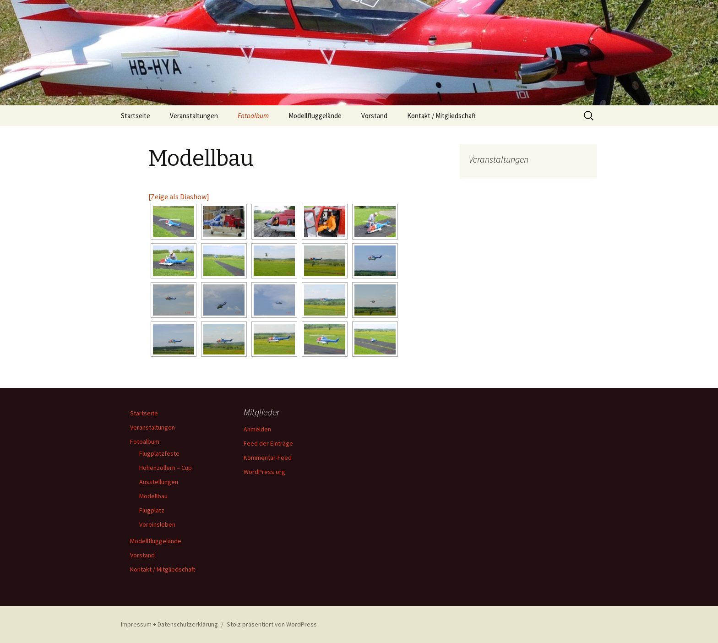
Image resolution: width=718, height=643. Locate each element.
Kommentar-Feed (268, 457)
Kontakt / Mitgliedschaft (441, 115)
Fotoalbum (253, 115)
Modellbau (153, 496)
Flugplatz (151, 510)
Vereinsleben (157, 524)
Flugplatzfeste (159, 453)
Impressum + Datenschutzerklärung (169, 624)
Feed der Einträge (268, 443)
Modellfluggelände (315, 115)
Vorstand (374, 115)
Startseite (135, 115)
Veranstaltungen (194, 115)
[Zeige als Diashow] (178, 196)
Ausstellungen (158, 482)
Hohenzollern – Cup (165, 467)
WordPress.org (264, 472)
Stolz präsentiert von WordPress (272, 624)
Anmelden (257, 429)
